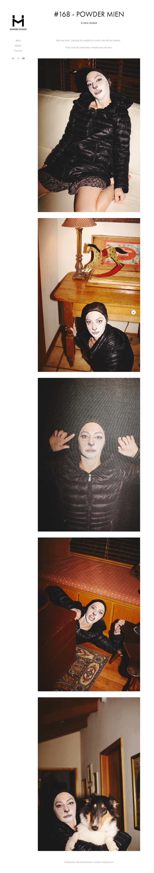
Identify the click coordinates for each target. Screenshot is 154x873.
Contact (18, 50)
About (18, 45)
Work (18, 40)
